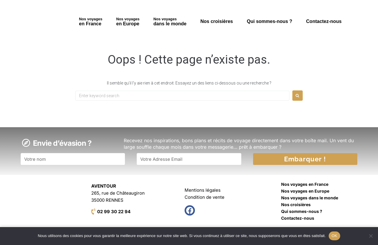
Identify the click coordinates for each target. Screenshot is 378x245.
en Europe (128, 21)
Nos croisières (216, 21)
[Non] (371, 236)
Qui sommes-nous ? (269, 21)
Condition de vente (204, 197)
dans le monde (169, 21)
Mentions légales (203, 190)
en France (90, 21)
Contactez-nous (324, 21)
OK (334, 236)
